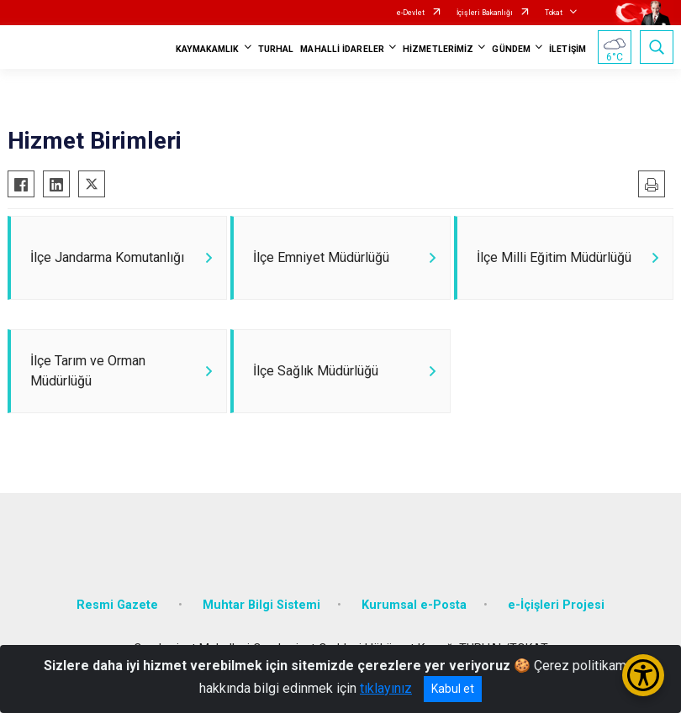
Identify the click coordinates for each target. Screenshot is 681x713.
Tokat (553, 12)
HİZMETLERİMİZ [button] (438, 49)
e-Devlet (411, 12)
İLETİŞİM (567, 49)
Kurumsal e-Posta (414, 605)
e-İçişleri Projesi (556, 605)
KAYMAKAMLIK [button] (208, 49)
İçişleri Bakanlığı (485, 12)
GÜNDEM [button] (511, 49)
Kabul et (452, 688)
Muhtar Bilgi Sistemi (261, 605)
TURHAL (276, 49)
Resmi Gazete (119, 605)
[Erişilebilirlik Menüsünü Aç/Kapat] (643, 675)
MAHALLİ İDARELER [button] (342, 49)
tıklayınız (386, 688)
